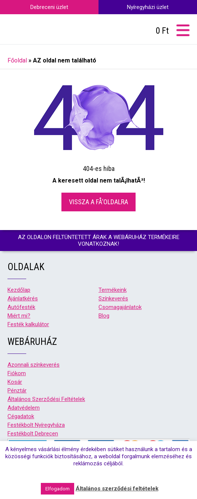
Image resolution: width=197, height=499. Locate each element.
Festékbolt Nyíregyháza (36, 425)
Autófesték (21, 307)
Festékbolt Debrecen (32, 433)
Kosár (14, 382)
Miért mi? (18, 315)
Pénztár (17, 390)
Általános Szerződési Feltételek (46, 399)
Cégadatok (20, 416)
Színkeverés (113, 298)
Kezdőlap (18, 290)
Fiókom (16, 373)
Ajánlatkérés (22, 298)
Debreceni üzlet (49, 7)
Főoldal (17, 60)
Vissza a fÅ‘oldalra (98, 202)
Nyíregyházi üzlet (148, 7)
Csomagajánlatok (120, 307)
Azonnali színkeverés (33, 364)
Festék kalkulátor (28, 324)
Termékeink (112, 290)
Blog (103, 315)
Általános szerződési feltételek (117, 488)
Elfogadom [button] (57, 489)
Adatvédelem (23, 407)
